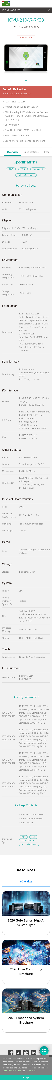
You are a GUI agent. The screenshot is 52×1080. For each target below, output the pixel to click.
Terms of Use (32, 1071)
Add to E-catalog (26, 175)
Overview (12, 151)
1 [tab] (26, 80)
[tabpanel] (26, 59)
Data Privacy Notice (12, 1071)
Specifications (31, 151)
